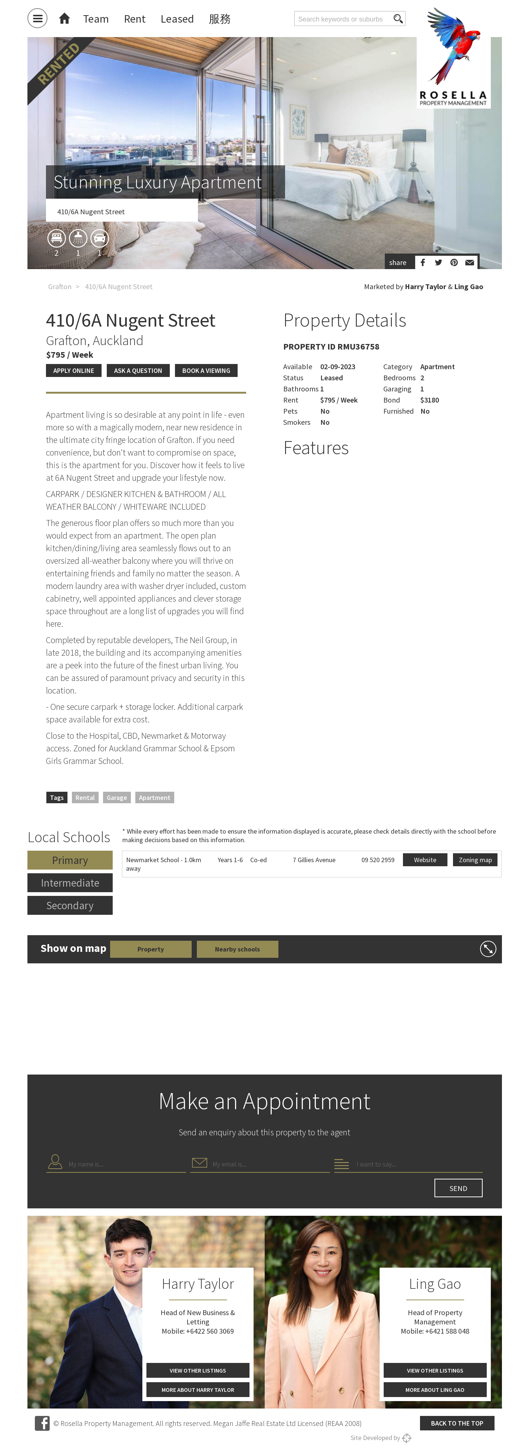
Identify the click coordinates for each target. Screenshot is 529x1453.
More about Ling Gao (435, 1389)
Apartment (155, 797)
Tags (57, 797)
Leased (177, 18)
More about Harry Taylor (198, 1389)
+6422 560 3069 (210, 1330)
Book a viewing (206, 370)
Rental (85, 797)
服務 (220, 18)
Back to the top (457, 1423)
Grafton (60, 286)
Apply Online (73, 370)
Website (425, 859)
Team (96, 18)
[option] (264, 194)
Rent (135, 18)
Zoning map (475, 859)
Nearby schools (237, 949)
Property (151, 949)
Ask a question (138, 370)
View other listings (198, 1370)
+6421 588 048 (447, 1330)
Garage (117, 797)
